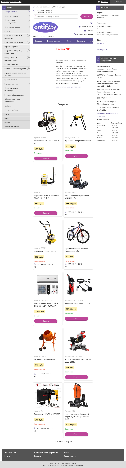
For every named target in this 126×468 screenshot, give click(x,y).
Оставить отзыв (87, 27)
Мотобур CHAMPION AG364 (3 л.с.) (46, 141)
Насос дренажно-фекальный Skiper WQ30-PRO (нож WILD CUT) (77, 416)
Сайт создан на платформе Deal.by (63, 463)
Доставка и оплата (11, 126)
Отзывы (7, 122)
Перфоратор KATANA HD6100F (47, 414)
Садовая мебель (11, 110)
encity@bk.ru (102, 49)
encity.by (100, 43)
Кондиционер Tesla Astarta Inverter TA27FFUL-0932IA (46, 304)
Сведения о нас (70, 456)
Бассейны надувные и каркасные (13, 36)
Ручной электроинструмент (15, 68)
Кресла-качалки (10, 79)
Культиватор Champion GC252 (46, 251)
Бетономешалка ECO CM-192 (46, 359)
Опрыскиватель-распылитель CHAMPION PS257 (46, 196)
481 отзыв (104, 2)
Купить (46, 158)
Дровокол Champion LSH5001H (78, 140)
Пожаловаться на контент (73, 465)
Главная (38, 41)
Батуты (7, 31)
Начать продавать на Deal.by (11, 2)
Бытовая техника (11, 84)
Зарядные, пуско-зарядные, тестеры (15, 74)
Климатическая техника (13, 42)
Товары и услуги (10, 12)
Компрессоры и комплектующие (10, 58)
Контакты (81, 41)
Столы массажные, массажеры (11, 89)
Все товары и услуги (63, 441)
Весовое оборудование (14, 95)
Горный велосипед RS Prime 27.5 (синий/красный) (78, 249)
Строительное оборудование (10, 21)
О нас (6, 118)
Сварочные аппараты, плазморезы (12, 52)
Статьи (6, 114)
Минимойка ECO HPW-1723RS (77, 303)
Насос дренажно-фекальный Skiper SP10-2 (77, 196)
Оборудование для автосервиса (12, 100)
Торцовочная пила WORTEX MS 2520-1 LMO (78, 360)
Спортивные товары (12, 27)
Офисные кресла (11, 46)
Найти (86, 16)
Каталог (7, 456)
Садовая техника (11, 16)
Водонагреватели (11, 64)
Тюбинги (7, 106)
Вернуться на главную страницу (68, 87)
